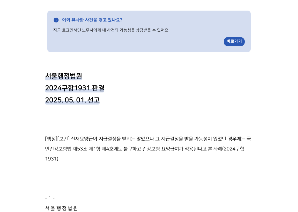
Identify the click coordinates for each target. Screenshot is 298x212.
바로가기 (234, 41)
